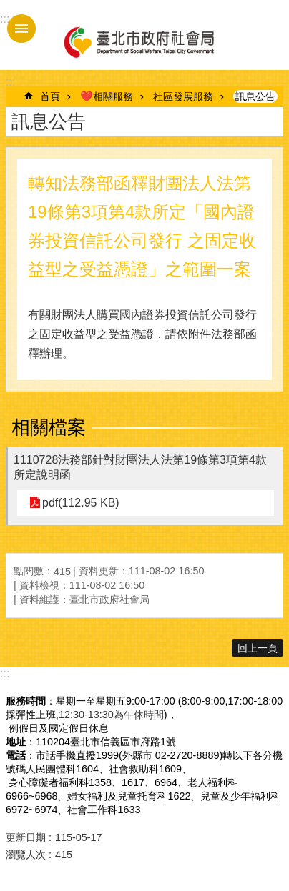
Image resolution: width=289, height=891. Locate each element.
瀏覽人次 (26, 854)
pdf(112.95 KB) (80, 503)
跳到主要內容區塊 (7, 7)
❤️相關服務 (106, 96)
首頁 (50, 96)
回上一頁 (257, 648)
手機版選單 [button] (21, 28)
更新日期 (26, 837)
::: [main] (10, 82)
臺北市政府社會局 (138, 41)
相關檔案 (48, 427)
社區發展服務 (183, 96)
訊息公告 (255, 96)
